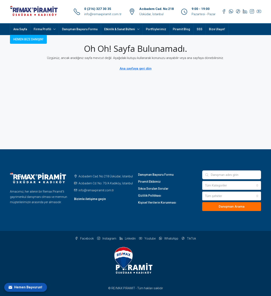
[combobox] (231, 185)
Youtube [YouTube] (147, 238)
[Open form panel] (25, 287)
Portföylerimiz (156, 29)
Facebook (84, 238)
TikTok (189, 238)
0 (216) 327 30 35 (97, 9)
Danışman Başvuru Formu (80, 29)
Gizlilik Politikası (149, 195)
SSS (199, 29)
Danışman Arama (232, 206)
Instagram (106, 238)
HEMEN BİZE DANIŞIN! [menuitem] (28, 39)
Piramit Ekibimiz (149, 181)
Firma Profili (42, 29)
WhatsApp (168, 238)
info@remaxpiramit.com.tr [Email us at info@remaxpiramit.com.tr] (96, 190)
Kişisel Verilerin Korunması (157, 202)
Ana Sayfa (20, 29)
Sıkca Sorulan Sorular (153, 188)
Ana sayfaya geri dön (136, 68)
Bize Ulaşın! (217, 29)
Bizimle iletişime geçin (90, 199)
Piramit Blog (181, 29)
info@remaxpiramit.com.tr (103, 14)
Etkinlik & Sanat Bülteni (119, 29)
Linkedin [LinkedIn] (128, 238)
